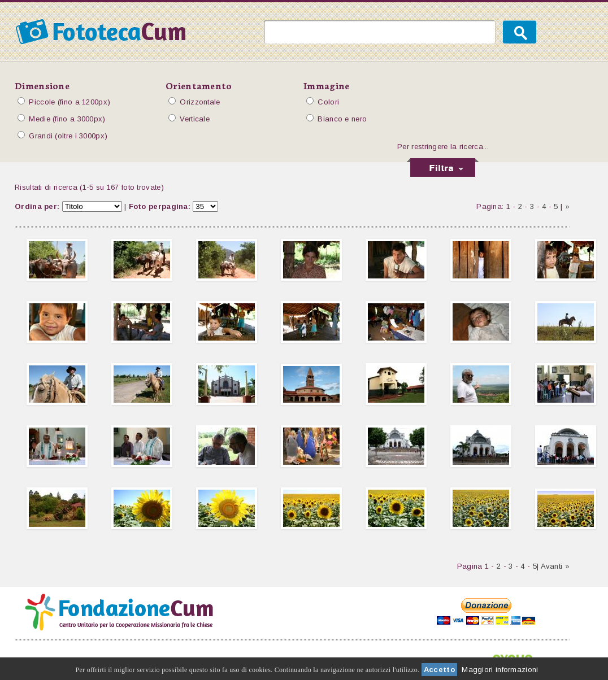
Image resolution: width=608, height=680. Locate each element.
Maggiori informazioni (500, 669)
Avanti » (555, 566)
